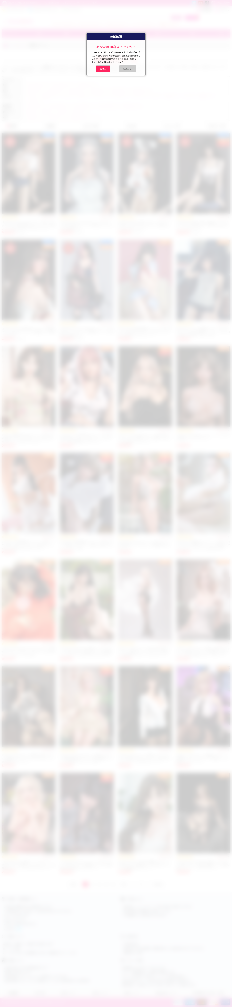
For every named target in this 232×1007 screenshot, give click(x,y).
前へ (74, 884)
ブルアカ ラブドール (117, 24)
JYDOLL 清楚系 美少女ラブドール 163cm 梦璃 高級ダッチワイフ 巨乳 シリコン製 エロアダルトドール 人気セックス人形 (28, 438)
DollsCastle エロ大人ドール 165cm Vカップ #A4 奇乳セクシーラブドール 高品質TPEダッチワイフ (144, 545)
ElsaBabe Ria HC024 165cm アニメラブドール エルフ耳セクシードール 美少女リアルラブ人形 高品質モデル (87, 225)
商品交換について (166, 993)
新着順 (12, 126)
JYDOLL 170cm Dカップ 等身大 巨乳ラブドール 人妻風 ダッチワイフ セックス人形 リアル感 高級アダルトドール (28, 758)
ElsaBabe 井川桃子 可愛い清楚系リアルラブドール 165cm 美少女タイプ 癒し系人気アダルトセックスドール (203, 225)
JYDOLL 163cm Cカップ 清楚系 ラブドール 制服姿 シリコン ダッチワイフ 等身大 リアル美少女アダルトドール (203, 758)
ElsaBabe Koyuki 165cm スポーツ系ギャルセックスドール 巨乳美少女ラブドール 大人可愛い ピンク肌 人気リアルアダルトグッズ (28, 225)
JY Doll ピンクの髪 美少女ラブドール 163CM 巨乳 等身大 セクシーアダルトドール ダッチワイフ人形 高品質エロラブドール (86, 438)
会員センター (68, 993)
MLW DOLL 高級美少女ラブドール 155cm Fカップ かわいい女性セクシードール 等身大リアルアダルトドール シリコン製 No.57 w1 (203, 545)
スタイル (22, 45)
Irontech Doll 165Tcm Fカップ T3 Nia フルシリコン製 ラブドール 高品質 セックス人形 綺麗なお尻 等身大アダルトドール (87, 865)
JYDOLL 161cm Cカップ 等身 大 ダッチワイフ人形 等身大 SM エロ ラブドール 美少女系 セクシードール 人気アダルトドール (144, 758)
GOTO (158, 884)
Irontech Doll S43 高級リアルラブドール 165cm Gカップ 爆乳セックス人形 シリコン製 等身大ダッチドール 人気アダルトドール (28, 865)
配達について (132, 993)
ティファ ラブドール (64, 24)
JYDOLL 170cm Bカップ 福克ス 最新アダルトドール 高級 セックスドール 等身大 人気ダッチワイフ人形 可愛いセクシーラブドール (203, 652)
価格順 (50, 126)
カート (192, 17)
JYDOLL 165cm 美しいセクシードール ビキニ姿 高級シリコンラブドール (203, 436)
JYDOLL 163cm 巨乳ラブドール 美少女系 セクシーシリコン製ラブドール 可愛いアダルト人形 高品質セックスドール (144, 438)
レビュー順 (171, 126)
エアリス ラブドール (91, 24)
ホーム (12, 45)
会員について (100, 993)
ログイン (222, 9)
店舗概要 (13, 993)
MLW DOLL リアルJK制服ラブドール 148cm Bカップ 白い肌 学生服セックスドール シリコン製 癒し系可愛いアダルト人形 (203, 332)
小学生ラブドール (168, 24)
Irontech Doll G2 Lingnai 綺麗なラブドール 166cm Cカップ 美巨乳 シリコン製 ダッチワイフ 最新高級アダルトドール (144, 865)
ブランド (9, 33)
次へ (124, 884)
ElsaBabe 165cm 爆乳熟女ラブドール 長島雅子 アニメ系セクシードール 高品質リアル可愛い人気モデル (28, 332)
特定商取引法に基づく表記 (208, 993)
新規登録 (204, 9)
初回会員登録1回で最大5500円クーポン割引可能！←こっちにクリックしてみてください (50, 3)
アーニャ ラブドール (144, 24)
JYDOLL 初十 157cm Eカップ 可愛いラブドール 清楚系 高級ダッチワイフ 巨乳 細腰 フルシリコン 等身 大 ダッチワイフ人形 (86, 758)
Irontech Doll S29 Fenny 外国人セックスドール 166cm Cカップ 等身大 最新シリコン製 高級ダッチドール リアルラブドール (203, 865)
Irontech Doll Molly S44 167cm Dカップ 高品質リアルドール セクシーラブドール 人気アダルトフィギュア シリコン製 (28, 652)
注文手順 (39, 993)
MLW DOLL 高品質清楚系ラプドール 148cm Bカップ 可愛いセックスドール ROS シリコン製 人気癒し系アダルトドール (145, 332)
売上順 (131, 126)
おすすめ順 (90, 126)
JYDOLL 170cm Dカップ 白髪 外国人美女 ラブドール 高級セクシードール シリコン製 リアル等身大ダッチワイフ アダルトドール (144, 652)
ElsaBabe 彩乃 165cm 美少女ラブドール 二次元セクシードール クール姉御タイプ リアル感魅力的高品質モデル (87, 332)
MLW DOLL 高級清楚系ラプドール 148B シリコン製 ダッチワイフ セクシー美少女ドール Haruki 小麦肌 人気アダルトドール (28, 545)
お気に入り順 (216, 126)
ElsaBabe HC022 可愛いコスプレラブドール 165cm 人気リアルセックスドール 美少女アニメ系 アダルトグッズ (144, 225)
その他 (220, 33)
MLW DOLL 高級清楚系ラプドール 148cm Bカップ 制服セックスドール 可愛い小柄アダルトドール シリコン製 (87, 545)
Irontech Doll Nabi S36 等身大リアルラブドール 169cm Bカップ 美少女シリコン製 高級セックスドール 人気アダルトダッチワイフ (86, 652)
